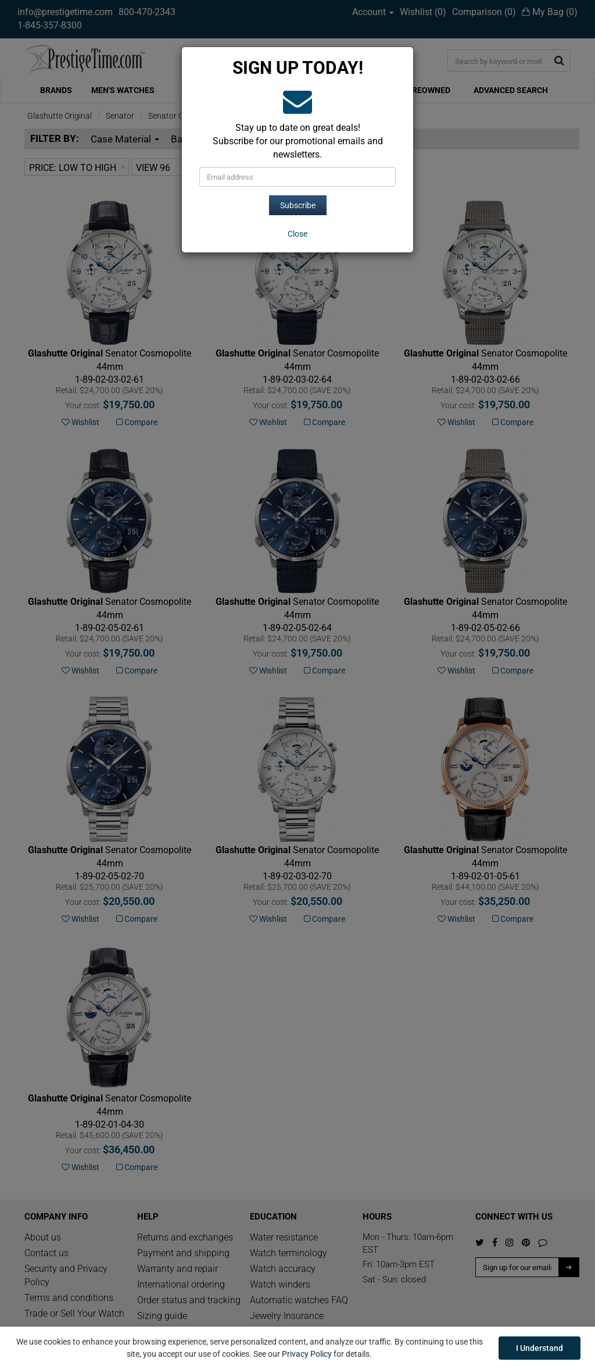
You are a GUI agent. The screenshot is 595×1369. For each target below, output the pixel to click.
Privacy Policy (307, 1354)
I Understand (539, 1348)
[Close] (297, 234)
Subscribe (298, 205)
